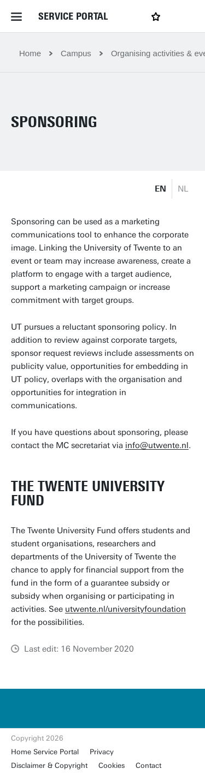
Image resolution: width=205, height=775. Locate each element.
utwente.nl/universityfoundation (125, 609)
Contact (148, 765)
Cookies (111, 765)
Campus (76, 53)
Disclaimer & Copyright (49, 765)
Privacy (102, 752)
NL (183, 189)
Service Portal (73, 16)
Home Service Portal (45, 752)
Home (30, 53)
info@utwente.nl (157, 445)
